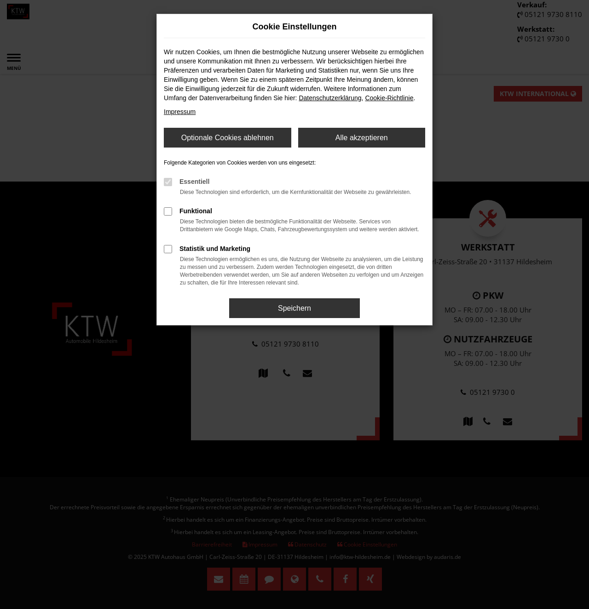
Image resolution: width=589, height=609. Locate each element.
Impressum (180, 111)
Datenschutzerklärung (330, 98)
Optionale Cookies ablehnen (227, 138)
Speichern (294, 308)
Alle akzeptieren (361, 138)
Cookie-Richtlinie (389, 98)
